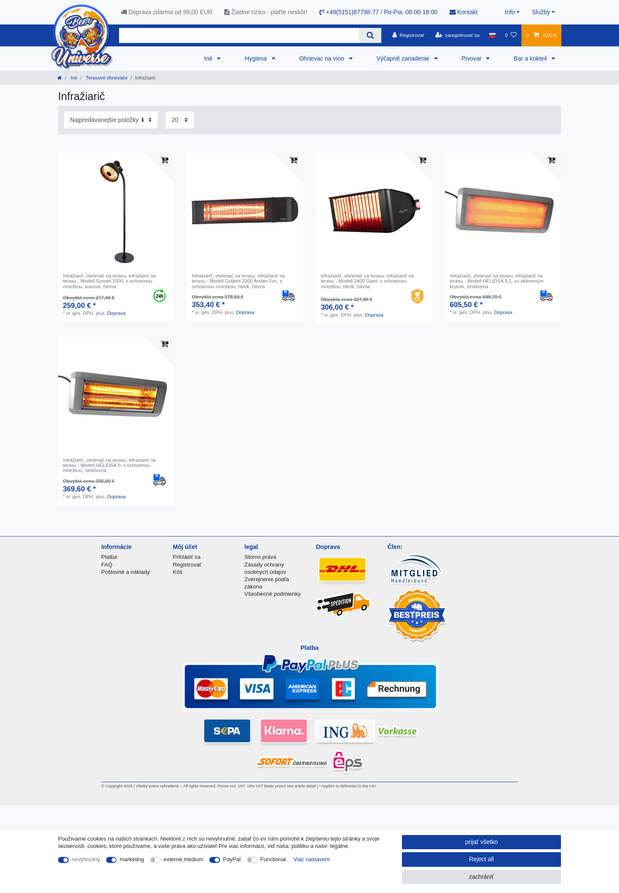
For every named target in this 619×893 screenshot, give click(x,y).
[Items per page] (179, 120)
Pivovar (473, 58)
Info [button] (510, 12)
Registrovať (187, 564)
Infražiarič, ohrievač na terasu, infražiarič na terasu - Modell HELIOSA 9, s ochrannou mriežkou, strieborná (109, 465)
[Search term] (239, 35)
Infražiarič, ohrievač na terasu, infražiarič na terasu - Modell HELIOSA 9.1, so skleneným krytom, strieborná (496, 281)
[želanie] (510, 35)
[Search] (370, 35)
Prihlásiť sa (187, 557)
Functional (273, 859)
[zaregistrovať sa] (457, 35)
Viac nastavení (312, 859)
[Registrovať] (408, 35)
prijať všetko (481, 841)
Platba (109, 557)
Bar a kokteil (531, 58)
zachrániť (481, 876)
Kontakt (464, 12)
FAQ (107, 564)
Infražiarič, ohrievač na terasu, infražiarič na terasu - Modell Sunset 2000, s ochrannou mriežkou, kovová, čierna (109, 281)
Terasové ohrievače (106, 77)
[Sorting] (111, 120)
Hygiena (256, 58)
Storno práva (260, 557)
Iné (209, 58)
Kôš (177, 572)
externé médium (184, 859)
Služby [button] (541, 12)
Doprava (116, 313)
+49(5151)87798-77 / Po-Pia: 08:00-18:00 (378, 12)
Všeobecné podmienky (273, 594)
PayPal (232, 859)
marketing (132, 859)
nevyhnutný (86, 859)
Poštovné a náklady (125, 572)
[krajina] (492, 35)
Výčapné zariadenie (404, 58)
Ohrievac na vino (322, 58)
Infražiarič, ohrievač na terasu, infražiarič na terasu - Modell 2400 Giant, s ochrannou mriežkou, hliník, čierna (367, 281)
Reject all (481, 859)
